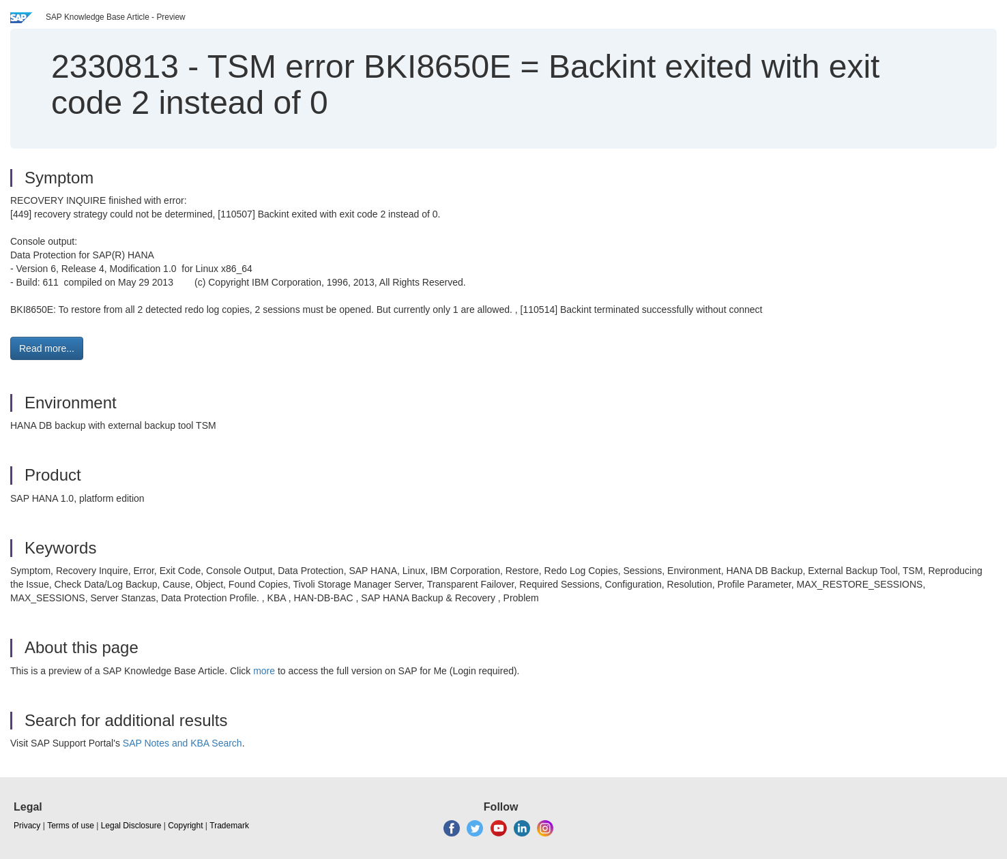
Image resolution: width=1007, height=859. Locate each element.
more (264, 670)
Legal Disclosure (131, 825)
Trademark (229, 825)
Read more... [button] (46, 348)
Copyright (185, 825)
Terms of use (70, 825)
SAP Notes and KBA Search (182, 743)
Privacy (27, 825)
